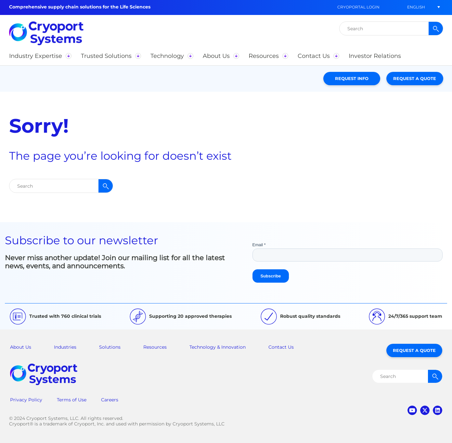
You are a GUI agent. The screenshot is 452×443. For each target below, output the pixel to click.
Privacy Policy (26, 400)
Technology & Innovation (217, 347)
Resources (155, 347)
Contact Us (281, 347)
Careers (109, 400)
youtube (412, 410)
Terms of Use (71, 400)
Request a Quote (414, 78)
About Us (20, 347)
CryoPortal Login (358, 7)
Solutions (110, 347)
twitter (425, 410)
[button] (416, 7)
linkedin (437, 410)
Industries (65, 347)
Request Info (351, 78)
